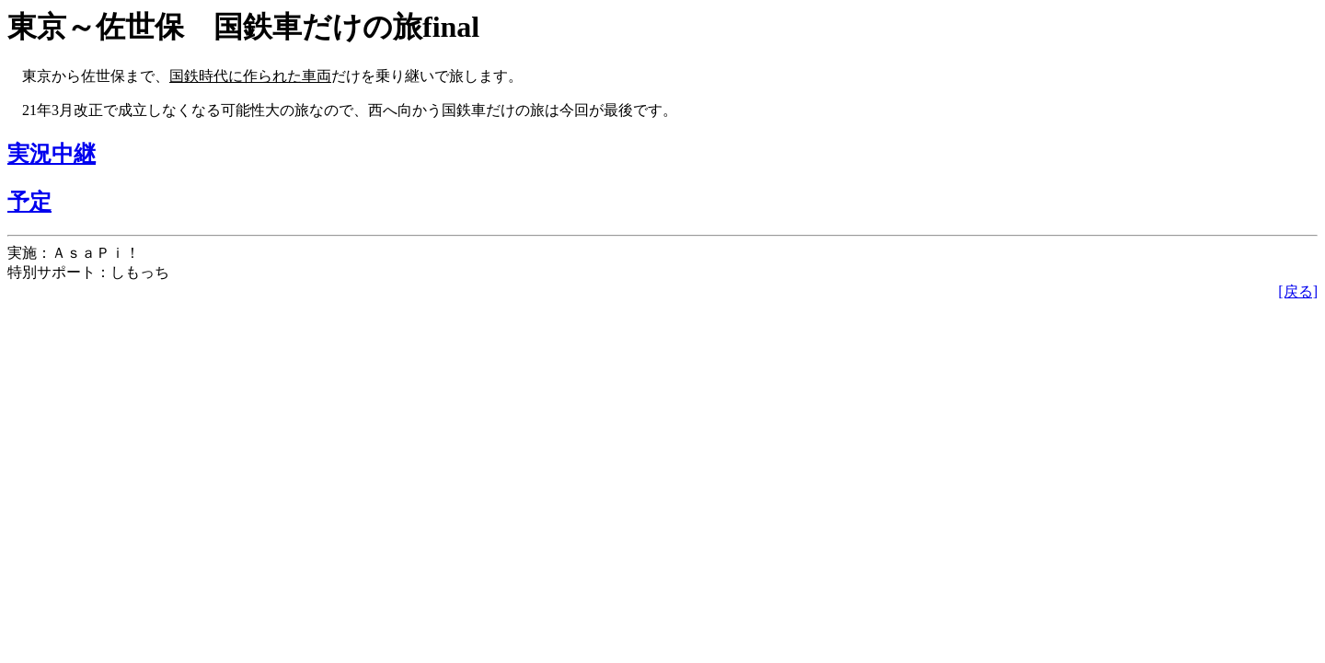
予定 (29, 202)
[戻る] (1298, 291)
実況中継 (51, 154)
